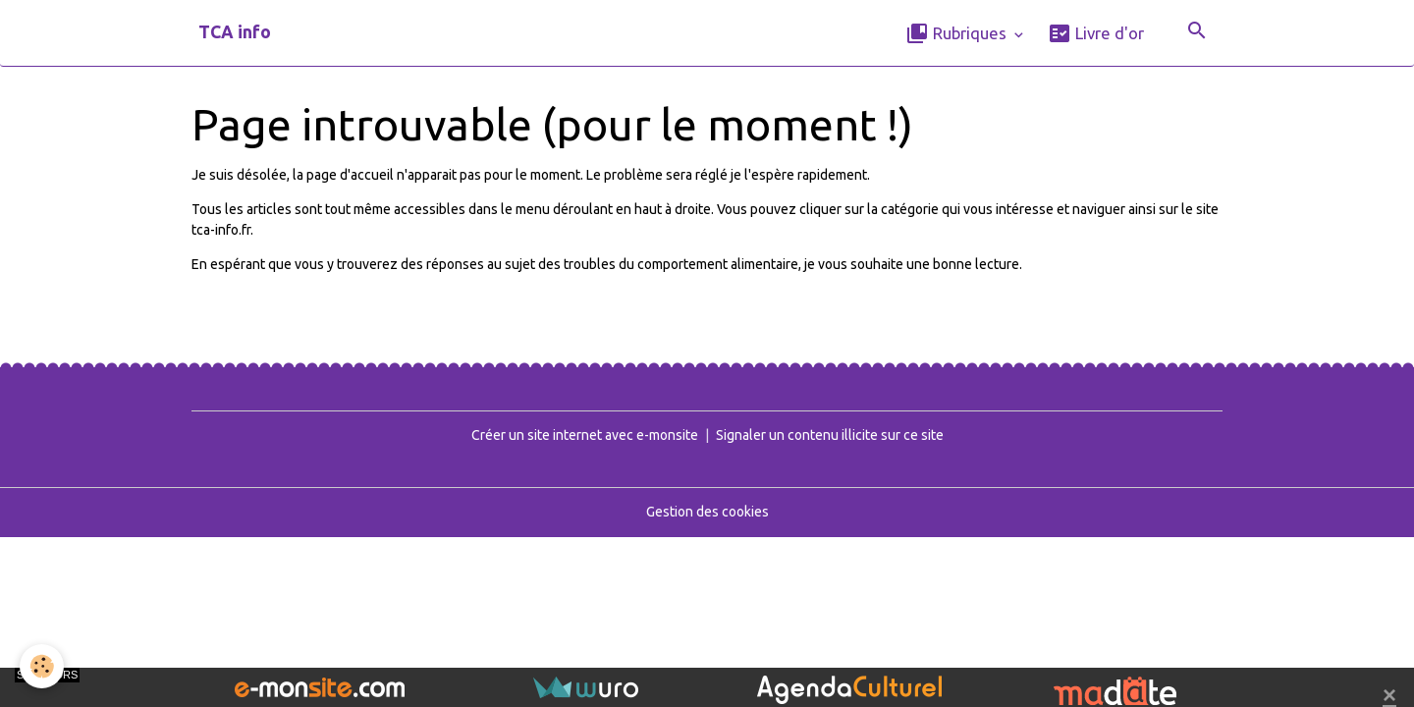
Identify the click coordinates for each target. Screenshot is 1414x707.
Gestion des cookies (707, 511)
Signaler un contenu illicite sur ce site (830, 435)
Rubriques (957, 34)
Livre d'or (1096, 34)
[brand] (234, 33)
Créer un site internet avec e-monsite (584, 435)
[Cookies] (42, 666)
